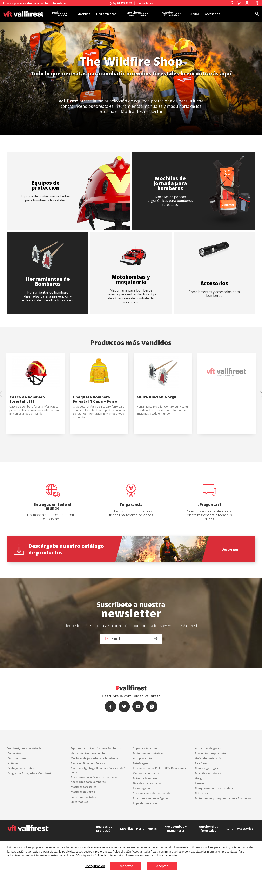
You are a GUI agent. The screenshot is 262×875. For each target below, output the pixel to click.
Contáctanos (145, 3)
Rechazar (126, 866)
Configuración (95, 866)
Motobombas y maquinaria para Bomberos (223, 798)
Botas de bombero (145, 778)
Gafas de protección (208, 758)
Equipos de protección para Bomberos (96, 748)
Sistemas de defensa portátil (152, 793)
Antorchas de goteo (208, 748)
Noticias (12, 763)
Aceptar (162, 866)
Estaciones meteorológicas (150, 798)
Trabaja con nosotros (21, 768)
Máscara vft (202, 793)
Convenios (14, 753)
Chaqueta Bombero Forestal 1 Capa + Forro (95, 399)
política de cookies (166, 855)
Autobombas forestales (171, 14)
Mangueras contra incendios (214, 788)
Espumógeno (141, 788)
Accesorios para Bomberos (88, 782)
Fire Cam (201, 763)
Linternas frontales (83, 797)
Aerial (194, 14)
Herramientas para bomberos (90, 753)
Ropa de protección (146, 803)
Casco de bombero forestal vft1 (27, 399)
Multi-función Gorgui (157, 397)
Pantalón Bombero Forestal (88, 763)
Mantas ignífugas (206, 768)
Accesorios (212, 14)
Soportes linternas (145, 748)
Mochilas (83, 14)
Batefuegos (140, 763)
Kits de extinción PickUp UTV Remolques (159, 768)
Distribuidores (16, 758)
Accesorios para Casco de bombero (94, 777)
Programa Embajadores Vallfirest (29, 773)
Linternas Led (80, 802)
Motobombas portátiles (148, 753)
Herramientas (106, 14)
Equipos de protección (59, 14)
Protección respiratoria (210, 753)
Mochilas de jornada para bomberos (94, 758)
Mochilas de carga (83, 792)
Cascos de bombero (146, 773)
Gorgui (199, 778)
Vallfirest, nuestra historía (24, 748)
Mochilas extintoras (208, 773)
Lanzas (199, 783)
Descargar (230, 549)
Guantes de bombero (147, 783)
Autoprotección (143, 758)
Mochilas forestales (83, 787)
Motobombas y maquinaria (137, 14)
